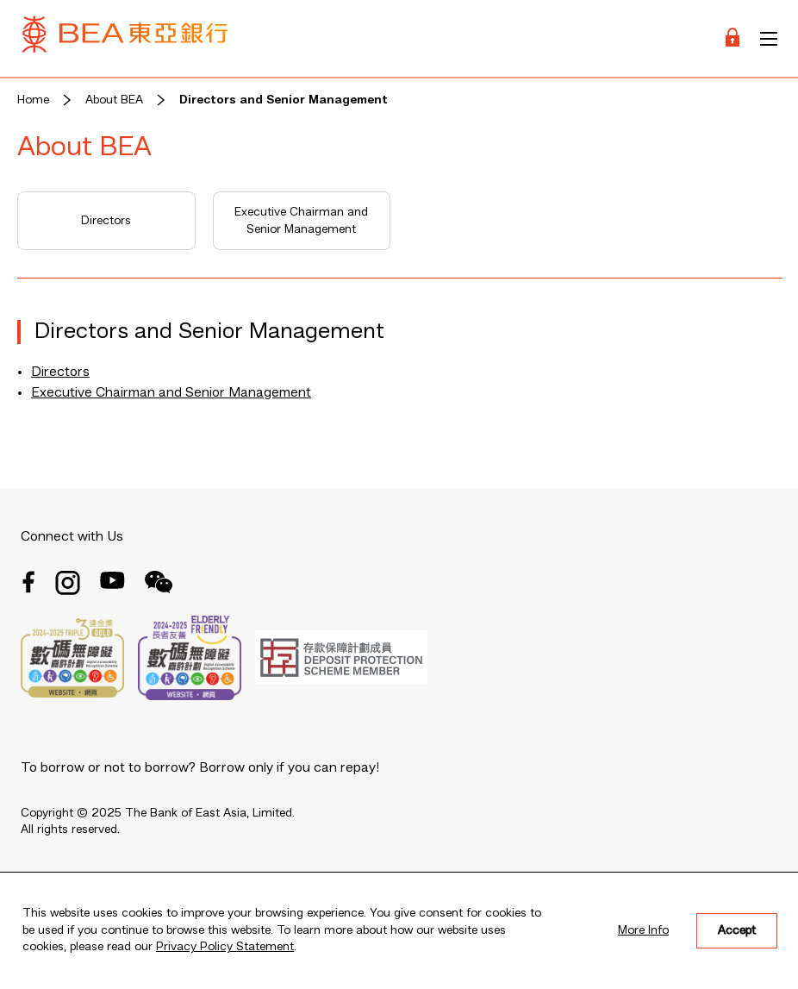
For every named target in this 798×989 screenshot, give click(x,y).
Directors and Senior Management (283, 100)
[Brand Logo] (125, 38)
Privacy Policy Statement (225, 947)
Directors (106, 221)
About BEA (114, 100)
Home (33, 100)
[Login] (732, 38)
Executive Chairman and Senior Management (301, 220)
